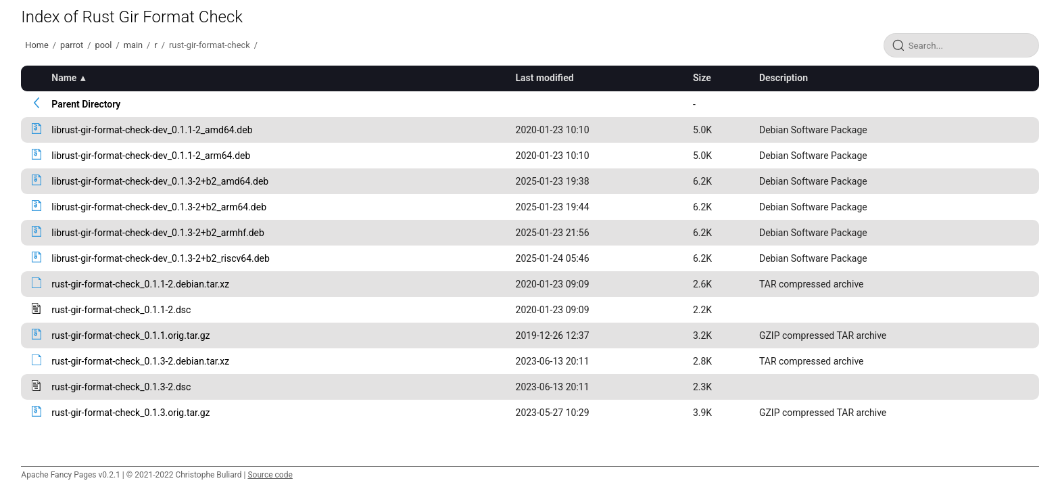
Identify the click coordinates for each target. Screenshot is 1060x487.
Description (783, 77)
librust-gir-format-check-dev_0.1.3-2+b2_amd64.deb (159, 181)
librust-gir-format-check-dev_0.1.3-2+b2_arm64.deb (158, 207)
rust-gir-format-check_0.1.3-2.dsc (121, 386)
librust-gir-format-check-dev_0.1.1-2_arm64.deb (150, 155)
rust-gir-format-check (209, 45)
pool (103, 45)
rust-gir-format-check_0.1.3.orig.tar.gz (130, 412)
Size (702, 77)
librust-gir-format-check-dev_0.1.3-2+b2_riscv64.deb (160, 258)
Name (63, 77)
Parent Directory (85, 104)
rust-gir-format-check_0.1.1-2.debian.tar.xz (140, 284)
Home (36, 45)
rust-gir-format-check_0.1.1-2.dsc (121, 309)
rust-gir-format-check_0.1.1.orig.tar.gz (130, 335)
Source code (269, 475)
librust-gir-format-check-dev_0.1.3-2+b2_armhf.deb (157, 232)
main (133, 45)
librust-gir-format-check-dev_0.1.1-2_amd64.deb (151, 129)
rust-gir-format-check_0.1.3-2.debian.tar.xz (140, 361)
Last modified (545, 77)
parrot (71, 45)
